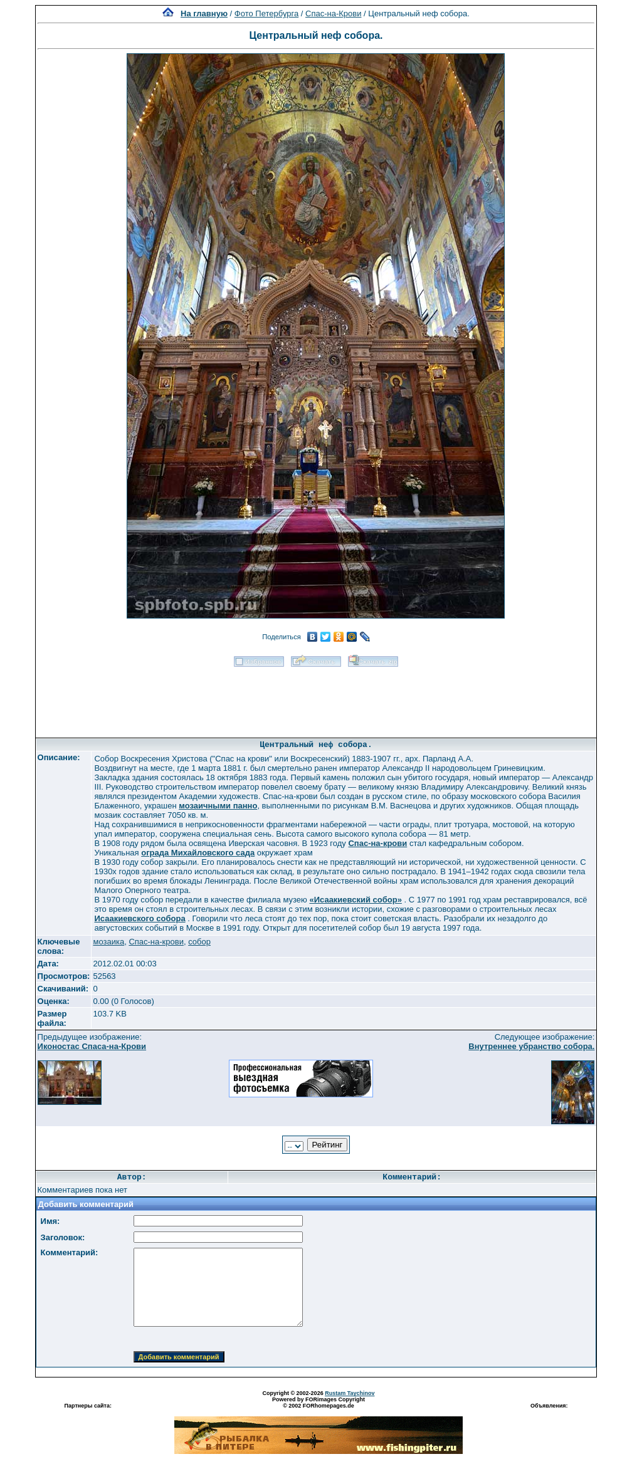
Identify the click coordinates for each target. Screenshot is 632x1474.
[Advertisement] (316, 698)
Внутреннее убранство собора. (531, 1046)
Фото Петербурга (266, 13)
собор (199, 941)
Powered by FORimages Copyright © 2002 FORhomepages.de (318, 1402)
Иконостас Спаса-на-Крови (92, 1046)
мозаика (108, 941)
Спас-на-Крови (333, 13)
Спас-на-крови (156, 941)
